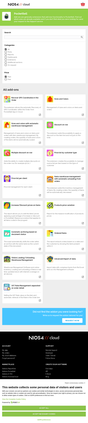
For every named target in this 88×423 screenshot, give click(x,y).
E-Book (48, 374)
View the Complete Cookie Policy (14, 399)
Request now (72, 320)
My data (5, 350)
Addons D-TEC (7, 374)
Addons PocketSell (8, 371)
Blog (47, 377)
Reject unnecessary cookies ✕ (75, 383)
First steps (49, 369)
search (82, 37)
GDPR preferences (44, 420)
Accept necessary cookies (44, 414)
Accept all (44, 408)
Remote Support (51, 350)
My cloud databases (9, 355)
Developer (49, 353)
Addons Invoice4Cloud (10, 377)
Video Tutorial (50, 355)
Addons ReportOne (9, 369)
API (47, 371)
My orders (5, 353)
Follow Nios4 (50, 358)
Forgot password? (8, 358)
